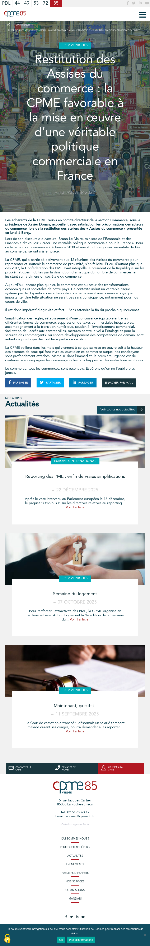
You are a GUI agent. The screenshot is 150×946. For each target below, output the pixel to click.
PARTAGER (18, 382)
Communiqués (23, 25)
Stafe (86, 824)
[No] (145, 935)
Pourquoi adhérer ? (75, 847)
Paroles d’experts (75, 873)
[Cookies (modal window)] (7, 939)
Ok (61, 939)
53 (36, 3)
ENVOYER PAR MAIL (119, 382)
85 (55, 3)
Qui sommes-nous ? (75, 838)
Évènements (75, 864)
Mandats (75, 898)
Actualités (75, 856)
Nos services (75, 881)
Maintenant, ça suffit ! (75, 706)
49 (26, 3)
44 (17, 3)
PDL (6, 3)
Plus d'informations (81, 939)
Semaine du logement (75, 594)
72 (45, 3)
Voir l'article (75, 507)
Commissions (75, 890)
